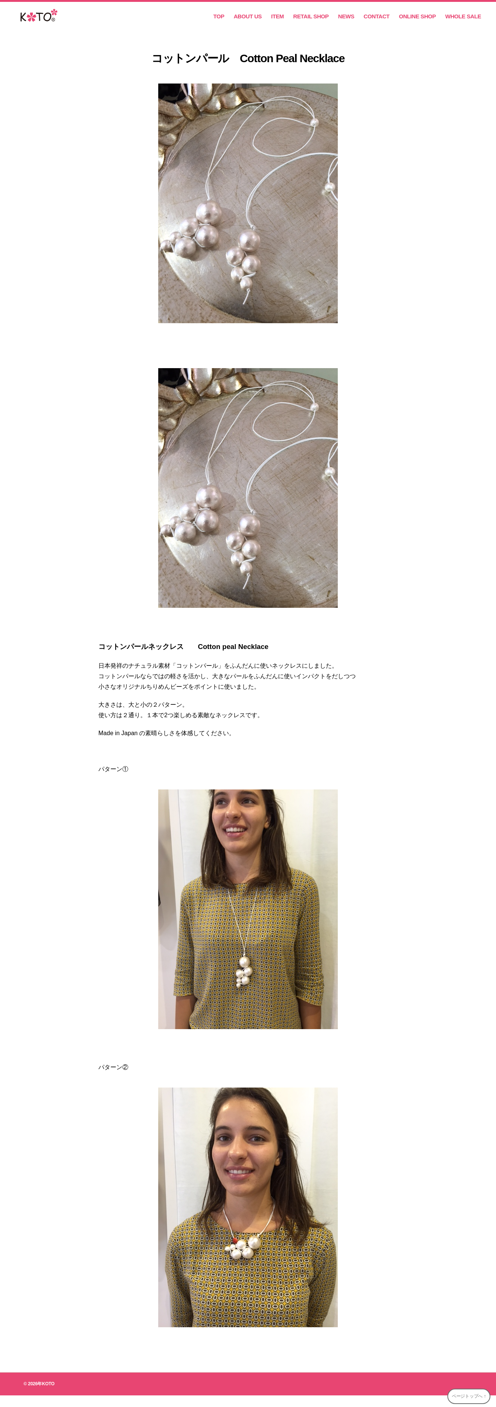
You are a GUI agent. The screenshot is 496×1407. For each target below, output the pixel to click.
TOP (218, 22)
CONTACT (376, 22)
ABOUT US (248, 22)
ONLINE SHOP (417, 22)
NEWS (346, 22)
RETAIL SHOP (311, 22)
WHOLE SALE (463, 22)
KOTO (48, 1395)
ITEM (277, 22)
